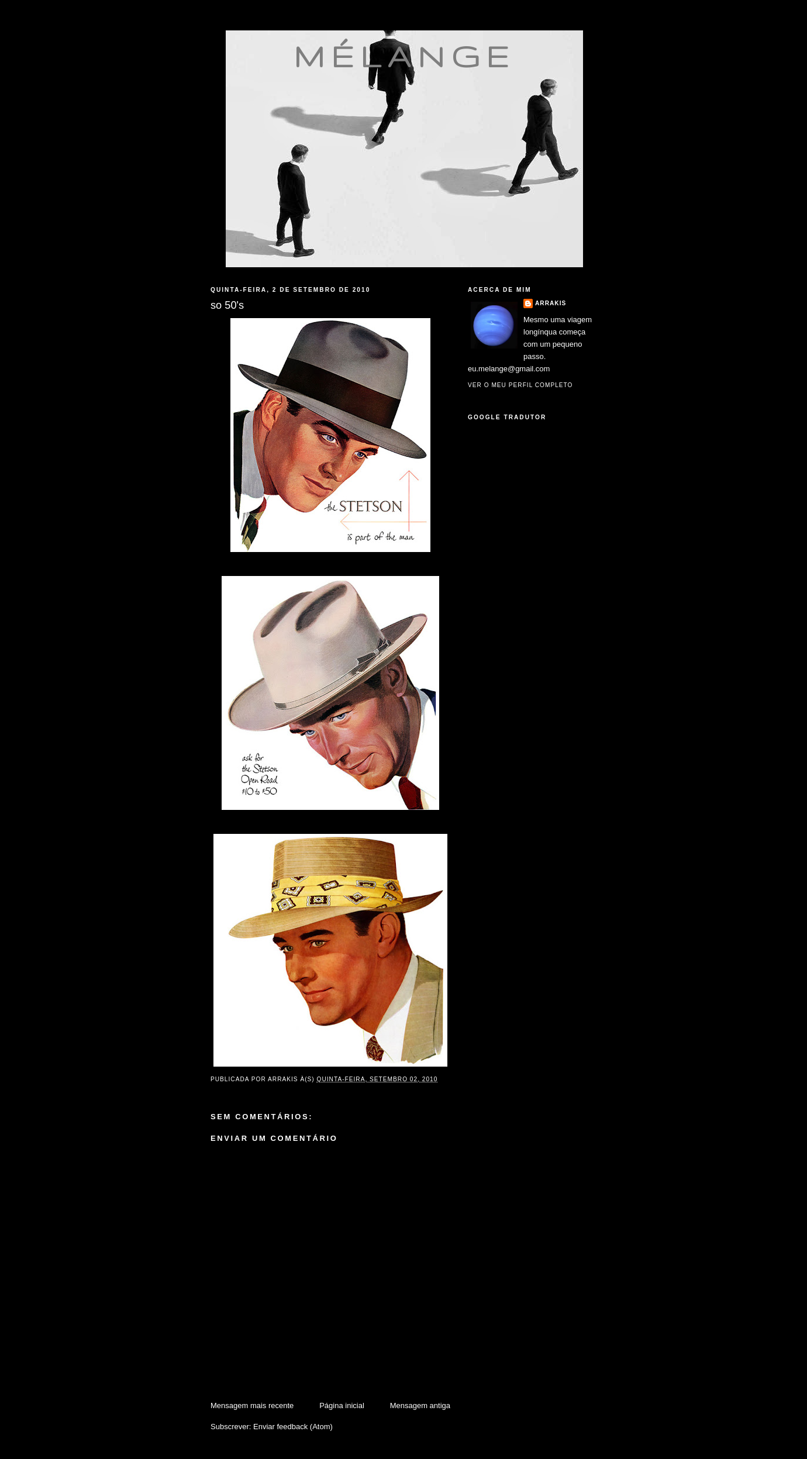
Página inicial (341, 1405)
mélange (404, 56)
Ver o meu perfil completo (520, 385)
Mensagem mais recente (252, 1405)
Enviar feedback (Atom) (293, 1426)
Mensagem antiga (420, 1405)
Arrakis (550, 303)
